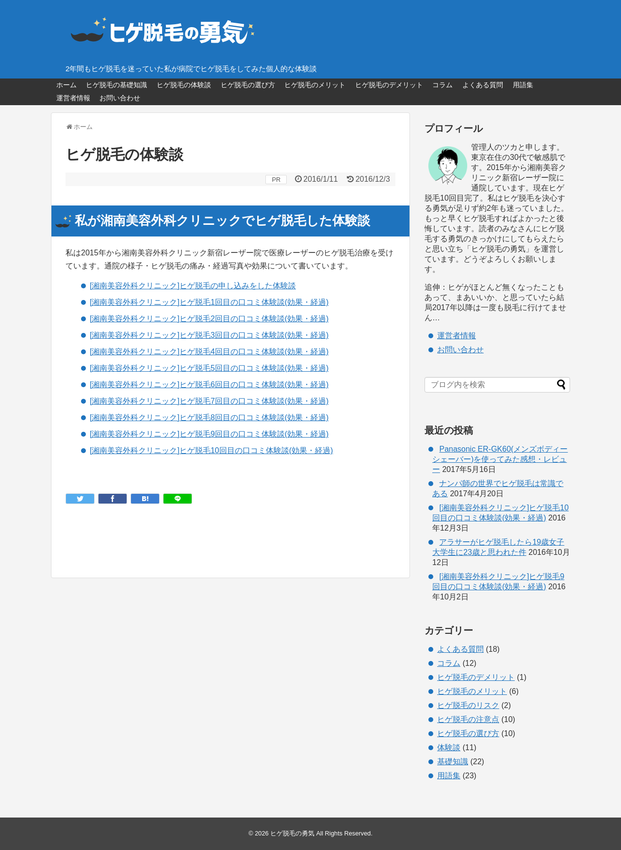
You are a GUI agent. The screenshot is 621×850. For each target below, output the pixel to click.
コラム (442, 85)
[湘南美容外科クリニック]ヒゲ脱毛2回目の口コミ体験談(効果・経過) (209, 319)
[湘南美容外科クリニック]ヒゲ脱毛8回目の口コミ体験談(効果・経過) (209, 417)
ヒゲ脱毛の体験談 (184, 85)
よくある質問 (482, 85)
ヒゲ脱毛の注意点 (468, 719)
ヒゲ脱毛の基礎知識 (116, 85)
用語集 (523, 85)
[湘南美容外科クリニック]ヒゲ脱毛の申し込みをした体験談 (193, 286)
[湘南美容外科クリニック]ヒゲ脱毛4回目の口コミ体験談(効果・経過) (209, 351)
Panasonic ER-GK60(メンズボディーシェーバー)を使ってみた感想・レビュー (500, 459)
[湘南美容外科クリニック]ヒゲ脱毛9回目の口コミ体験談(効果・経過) (209, 434)
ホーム (66, 85)
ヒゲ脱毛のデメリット (389, 85)
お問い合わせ (119, 98)
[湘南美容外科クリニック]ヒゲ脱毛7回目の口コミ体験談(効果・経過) (209, 401)
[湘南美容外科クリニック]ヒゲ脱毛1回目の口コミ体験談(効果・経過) (209, 302)
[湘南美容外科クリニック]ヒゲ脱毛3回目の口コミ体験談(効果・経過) (209, 335)
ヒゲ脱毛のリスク (468, 705)
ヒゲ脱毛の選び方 (248, 85)
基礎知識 (452, 761)
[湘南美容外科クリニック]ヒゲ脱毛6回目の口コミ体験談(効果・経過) (209, 384)
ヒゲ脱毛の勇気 (292, 833)
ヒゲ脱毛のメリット (314, 85)
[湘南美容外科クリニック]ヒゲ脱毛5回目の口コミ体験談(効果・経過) (209, 368)
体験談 (448, 747)
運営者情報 (73, 98)
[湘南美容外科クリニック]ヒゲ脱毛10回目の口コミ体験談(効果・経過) (211, 450)
